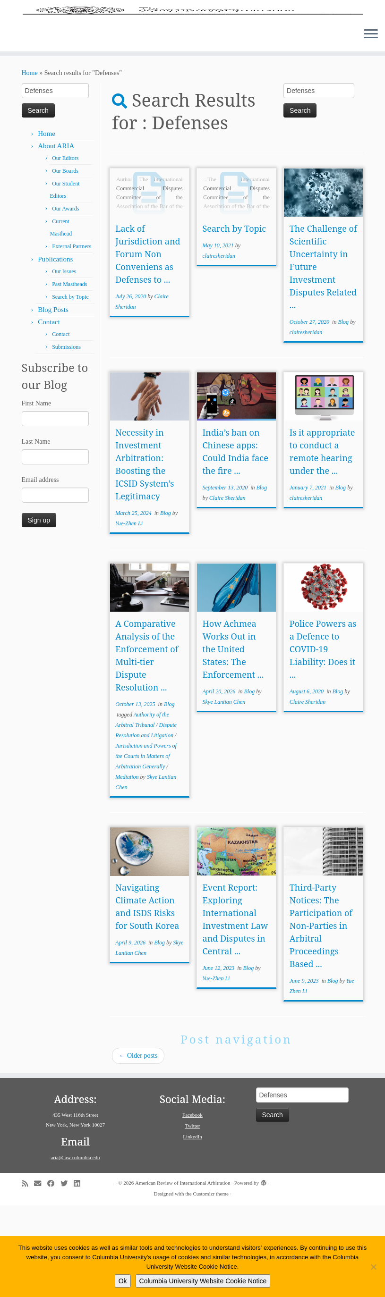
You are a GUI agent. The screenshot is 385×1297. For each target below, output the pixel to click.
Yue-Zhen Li (129, 615)
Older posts (138, 1147)
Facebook (192, 1206)
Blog (344, 413)
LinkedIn (192, 1228)
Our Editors (65, 249)
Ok (123, 1281)
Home (30, 164)
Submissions (66, 438)
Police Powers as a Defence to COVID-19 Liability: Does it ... (323, 740)
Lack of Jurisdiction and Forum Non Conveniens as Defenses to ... (147, 345)
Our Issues (64, 363)
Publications (55, 350)
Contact (49, 413)
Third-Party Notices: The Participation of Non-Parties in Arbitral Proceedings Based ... (321, 1017)
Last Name (36, 533)
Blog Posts (53, 401)
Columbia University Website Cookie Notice (203, 1281)
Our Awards (65, 300)
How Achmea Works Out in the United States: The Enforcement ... (233, 740)
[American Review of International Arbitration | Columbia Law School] (192, 56)
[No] (373, 1267)
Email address (40, 571)
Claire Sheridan (227, 589)
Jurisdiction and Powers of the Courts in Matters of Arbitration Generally (146, 847)
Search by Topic (70, 388)
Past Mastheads (69, 375)
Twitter (192, 1217)
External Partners (71, 338)
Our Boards (65, 262)
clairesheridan (219, 347)
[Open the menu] (371, 126)
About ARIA (56, 237)
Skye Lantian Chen (224, 793)
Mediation (127, 868)
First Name (36, 494)
